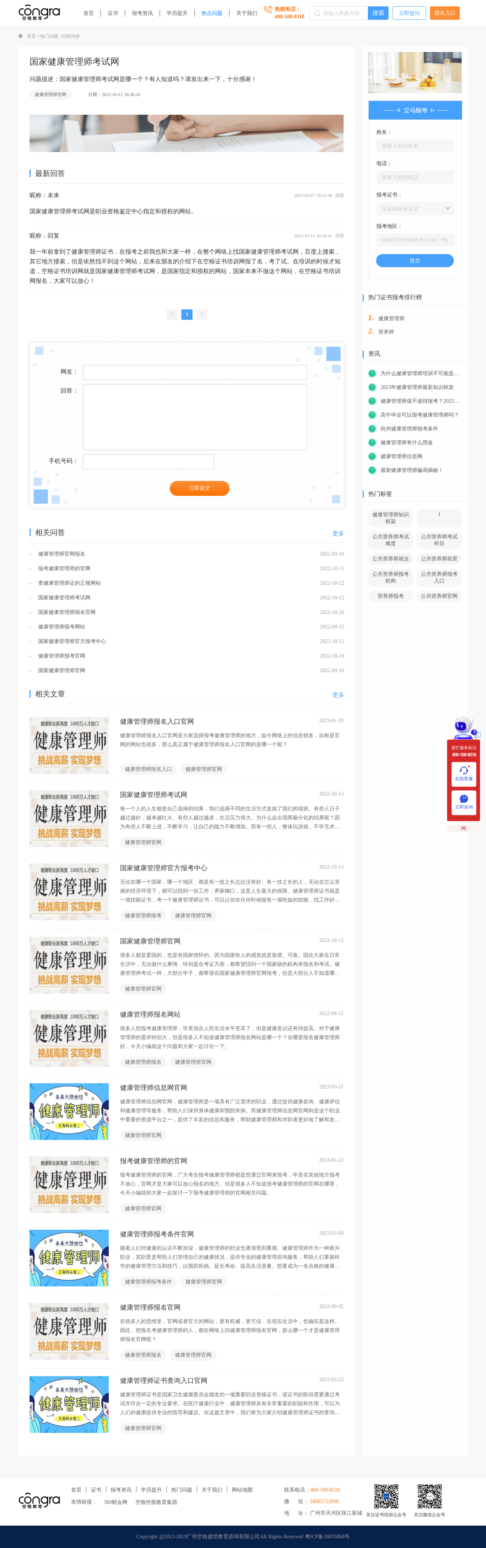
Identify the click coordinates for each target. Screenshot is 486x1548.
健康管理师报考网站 (60, 627)
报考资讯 (142, 13)
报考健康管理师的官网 (63, 568)
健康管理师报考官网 (60, 656)
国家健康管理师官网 (60, 670)
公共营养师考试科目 (439, 540)
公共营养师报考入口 (439, 577)
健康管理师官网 (50, 94)
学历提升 (177, 13)
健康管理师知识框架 (390, 518)
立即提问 (409, 13)
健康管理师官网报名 (60, 554)
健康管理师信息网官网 (153, 1087)
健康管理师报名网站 (150, 1014)
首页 (88, 13)
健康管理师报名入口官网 (157, 721)
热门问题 (181, 1490)
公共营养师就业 (390, 559)
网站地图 (242, 1490)
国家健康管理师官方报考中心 (71, 641)
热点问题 (212, 13)
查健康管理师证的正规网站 (68, 583)
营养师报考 (391, 596)
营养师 (386, 332)
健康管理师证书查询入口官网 (163, 1380)
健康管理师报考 (143, 915)
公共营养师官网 (439, 596)
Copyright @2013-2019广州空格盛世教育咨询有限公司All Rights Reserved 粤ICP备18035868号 (243, 1536)
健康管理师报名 (143, 1062)
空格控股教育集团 (156, 1502)
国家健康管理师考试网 (63, 597)
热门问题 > (51, 36)
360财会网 (115, 1502)
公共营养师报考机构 (390, 577)
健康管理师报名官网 (150, 1307)
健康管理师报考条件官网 (157, 1234)
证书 (113, 13)
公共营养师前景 (439, 559)
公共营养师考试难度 (390, 540)
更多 (338, 533)
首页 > (33, 36)
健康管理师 (391, 318)
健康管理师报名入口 (148, 769)
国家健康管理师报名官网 (66, 612)
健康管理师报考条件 (148, 1282)
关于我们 (246, 13)
